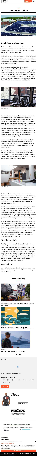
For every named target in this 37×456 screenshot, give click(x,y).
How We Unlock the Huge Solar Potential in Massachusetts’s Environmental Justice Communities (17, 328)
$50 (8, 380)
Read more (18, 354)
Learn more (11, 454)
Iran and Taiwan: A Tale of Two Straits (13, 351)
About (18, 8)
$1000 (25, 380)
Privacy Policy (4, 437)
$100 (13, 380)
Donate (27, 1)
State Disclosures (5, 439)
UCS (11, 373)
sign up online (26, 424)
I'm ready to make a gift (18, 450)
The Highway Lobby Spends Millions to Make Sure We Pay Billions (17, 304)
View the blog (18, 419)
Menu (33, 1)
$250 (19, 380)
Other (32, 380)
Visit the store (23, 403)
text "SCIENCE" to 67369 (16, 424)
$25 (3, 380)
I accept (34, 453)
